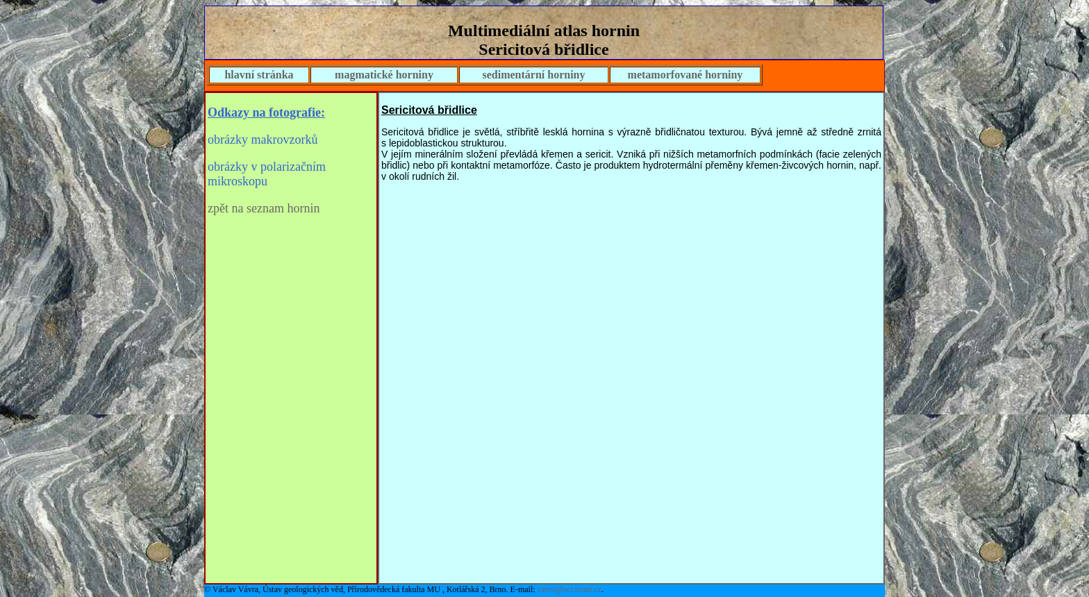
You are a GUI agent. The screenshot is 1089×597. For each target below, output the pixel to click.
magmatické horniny (384, 75)
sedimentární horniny (533, 75)
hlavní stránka (258, 75)
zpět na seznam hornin (263, 208)
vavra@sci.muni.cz (569, 589)
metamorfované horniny (685, 75)
